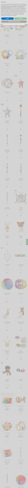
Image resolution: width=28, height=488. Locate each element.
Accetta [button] (20, 18)
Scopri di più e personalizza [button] (14, 21)
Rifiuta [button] (7, 18)
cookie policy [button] (22, 7)
